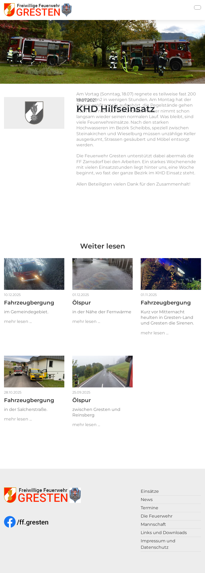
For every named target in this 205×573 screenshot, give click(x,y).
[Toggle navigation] (197, 7)
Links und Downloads (164, 532)
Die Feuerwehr (156, 516)
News (147, 499)
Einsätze (150, 491)
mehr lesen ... (18, 321)
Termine (149, 507)
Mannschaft (153, 524)
